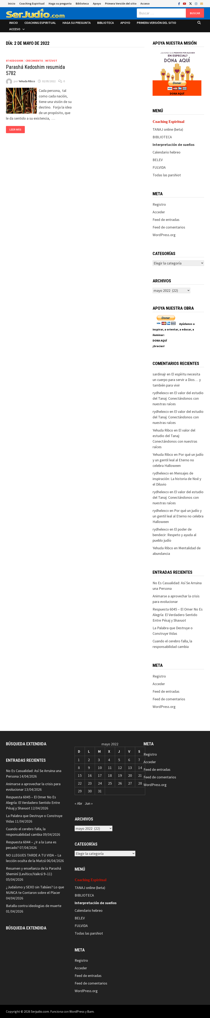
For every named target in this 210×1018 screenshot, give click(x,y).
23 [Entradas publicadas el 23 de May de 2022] (90, 783)
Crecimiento (34, 60)
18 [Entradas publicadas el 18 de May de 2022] (110, 775)
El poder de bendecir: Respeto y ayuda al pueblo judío (174, 535)
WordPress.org (164, 234)
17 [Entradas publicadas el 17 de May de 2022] (100, 775)
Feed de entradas (166, 219)
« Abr (78, 803)
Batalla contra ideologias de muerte (33, 905)
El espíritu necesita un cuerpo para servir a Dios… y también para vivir (177, 380)
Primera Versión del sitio (120, 3)
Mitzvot (51, 60)
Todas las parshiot (167, 175)
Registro (159, 204)
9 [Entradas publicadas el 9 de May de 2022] (89, 767)
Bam (90, 1011)
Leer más (15, 130)
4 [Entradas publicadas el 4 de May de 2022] (109, 759)
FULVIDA (159, 167)
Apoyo (97, 3)
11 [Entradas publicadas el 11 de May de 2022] (110, 767)
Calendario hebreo (166, 152)
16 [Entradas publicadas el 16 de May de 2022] (90, 775)
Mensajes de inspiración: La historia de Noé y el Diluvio (177, 479)
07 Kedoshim (14, 60)
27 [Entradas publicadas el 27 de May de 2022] (130, 783)
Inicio (11, 3)
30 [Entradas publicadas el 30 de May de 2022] (90, 791)
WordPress (76, 1011)
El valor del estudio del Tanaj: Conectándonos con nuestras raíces (178, 398)
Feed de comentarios (169, 227)
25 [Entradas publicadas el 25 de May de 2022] (110, 783)
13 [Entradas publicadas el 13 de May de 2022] (130, 767)
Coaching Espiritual (32, 3)
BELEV (158, 159)
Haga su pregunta (60, 3)
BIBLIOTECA (162, 137)
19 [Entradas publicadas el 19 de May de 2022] (120, 775)
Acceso (145, 3)
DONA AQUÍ (177, 93)
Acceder (159, 212)
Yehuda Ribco (27, 81)
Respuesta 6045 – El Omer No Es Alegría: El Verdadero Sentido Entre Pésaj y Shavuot (178, 615)
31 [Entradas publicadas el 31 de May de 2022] (100, 791)
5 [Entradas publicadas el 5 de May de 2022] (119, 759)
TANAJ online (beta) (168, 129)
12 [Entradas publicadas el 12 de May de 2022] (120, 767)
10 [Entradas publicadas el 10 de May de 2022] (100, 767)
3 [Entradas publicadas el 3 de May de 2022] (99, 759)
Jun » (89, 803)
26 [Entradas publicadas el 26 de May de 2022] (120, 783)
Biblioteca (82, 3)
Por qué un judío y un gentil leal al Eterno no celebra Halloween (178, 460)
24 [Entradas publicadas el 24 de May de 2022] (100, 783)
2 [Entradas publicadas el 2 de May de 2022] (89, 759)
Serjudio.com (40, 1011)
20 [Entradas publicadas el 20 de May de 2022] (130, 775)
